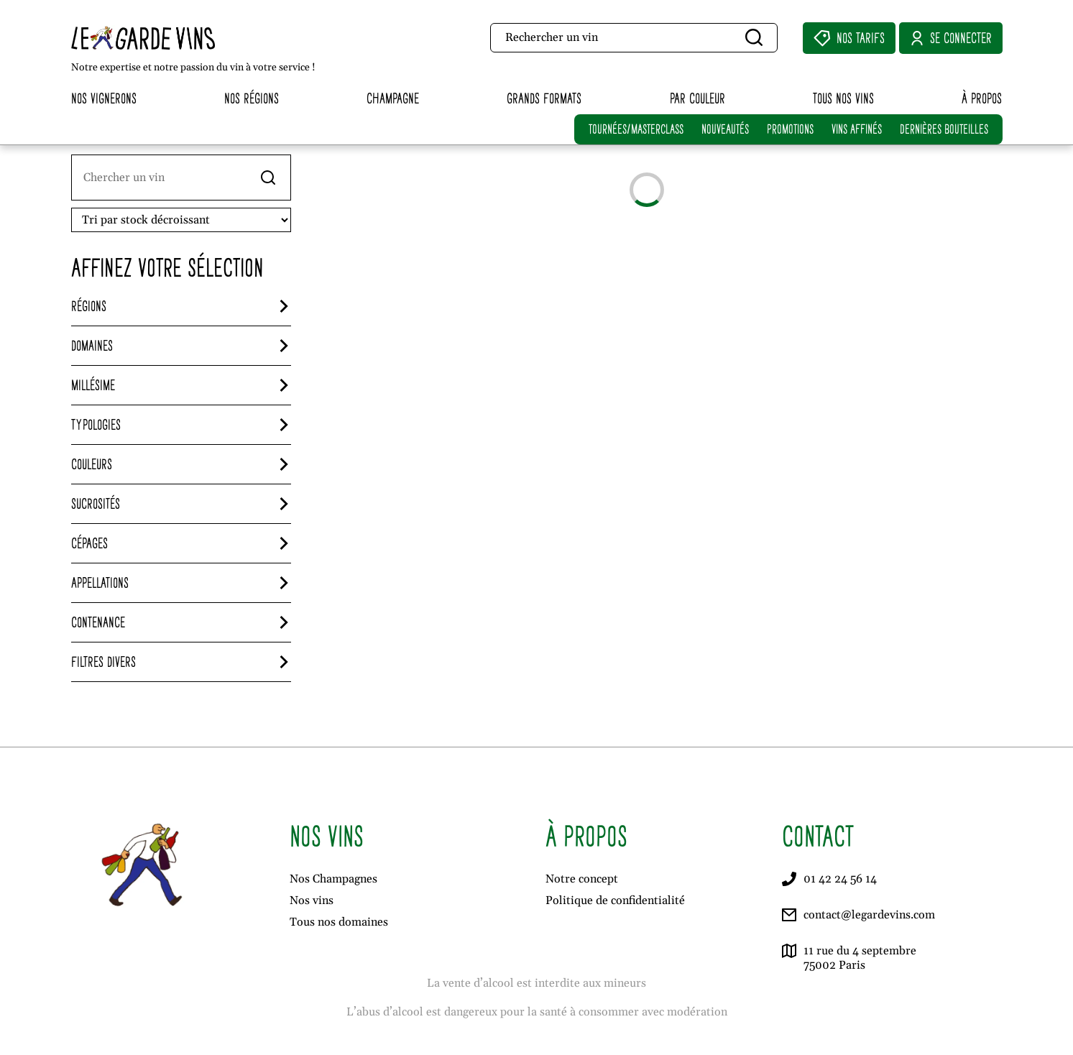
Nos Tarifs (849, 38)
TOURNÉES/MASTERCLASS (636, 129)
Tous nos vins (843, 98)
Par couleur (697, 98)
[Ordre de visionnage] (181, 220)
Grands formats (544, 98)
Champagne (393, 98)
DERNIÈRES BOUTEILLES (944, 129)
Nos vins (311, 900)
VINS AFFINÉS (857, 129)
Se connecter (951, 38)
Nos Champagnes (333, 879)
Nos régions (251, 98)
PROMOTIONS (790, 129)
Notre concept (581, 879)
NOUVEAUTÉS (725, 129)
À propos (982, 98)
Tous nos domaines (339, 922)
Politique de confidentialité (615, 900)
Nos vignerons (104, 98)
